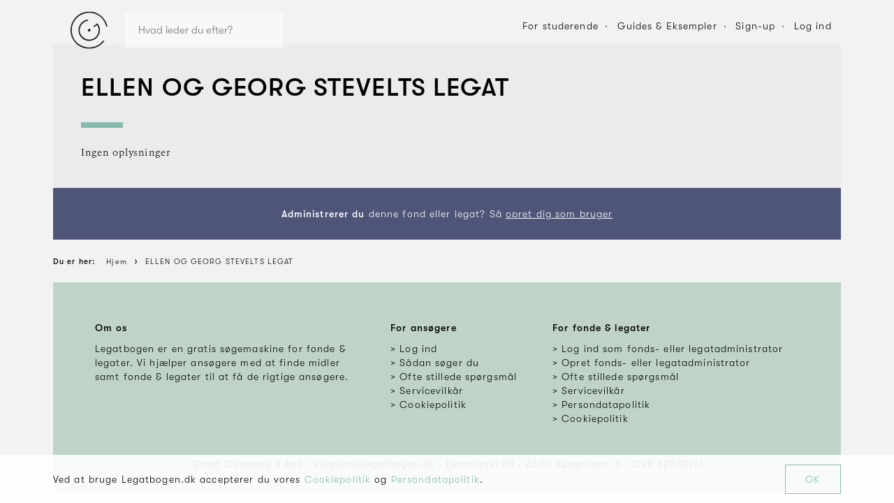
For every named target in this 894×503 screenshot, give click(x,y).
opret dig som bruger (559, 213)
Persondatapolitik (435, 479)
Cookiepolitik (338, 479)
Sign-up (755, 25)
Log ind (813, 25)
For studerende (560, 25)
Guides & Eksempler (667, 25)
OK (812, 479)
